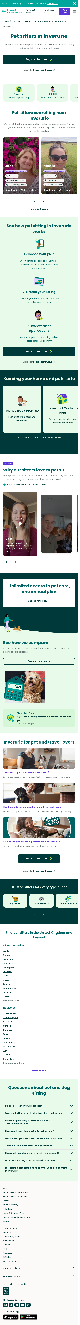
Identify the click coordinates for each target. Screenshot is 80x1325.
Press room (8, 1253)
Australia (7, 1021)
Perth (5, 975)
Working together (11, 1261)
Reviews (6, 1221)
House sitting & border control (16, 1217)
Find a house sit (48, 11)
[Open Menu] (74, 11)
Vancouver (8, 980)
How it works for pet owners (15, 1192)
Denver (6, 996)
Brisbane (7, 971)
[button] (20, 524)
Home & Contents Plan (13, 1213)
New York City (9, 963)
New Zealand (9, 1042)
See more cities (11, 1000)
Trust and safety (10, 1205)
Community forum (11, 1236)
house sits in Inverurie (43, 70)
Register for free (39, 59)
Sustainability (9, 1240)
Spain (6, 1034)
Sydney (6, 955)
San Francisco (10, 988)
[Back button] (35, 201)
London (6, 951)
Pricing (6, 1200)
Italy (5, 1050)
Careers (6, 1244)
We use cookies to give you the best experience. (30, 3)
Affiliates (7, 1257)
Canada (7, 1026)
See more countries (13, 1062)
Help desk (7, 1209)
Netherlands (9, 1046)
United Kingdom (10, 1017)
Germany (7, 1030)
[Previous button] (6, 562)
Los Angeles (8, 967)
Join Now (65, 11)
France (6, 1038)
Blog (5, 1249)
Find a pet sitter (30, 11)
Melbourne (8, 959)
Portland (7, 992)
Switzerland (8, 1059)
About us (7, 1232)
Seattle (6, 984)
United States (9, 1013)
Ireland (6, 1054)
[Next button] (43, 201)
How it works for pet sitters (15, 1196)
